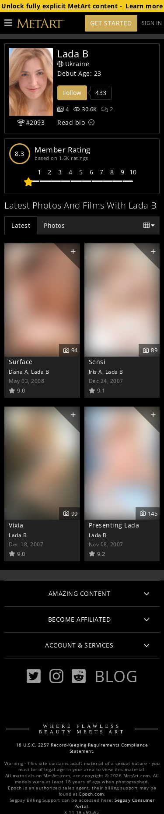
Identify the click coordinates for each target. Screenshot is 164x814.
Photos (54, 225)
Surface (21, 361)
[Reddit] (79, 676)
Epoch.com (91, 794)
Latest (20, 225)
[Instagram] (56, 676)
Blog (115, 676)
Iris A (95, 371)
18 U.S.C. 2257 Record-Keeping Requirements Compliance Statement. (82, 748)
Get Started (111, 23)
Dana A (18, 371)
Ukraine (73, 64)
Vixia (16, 525)
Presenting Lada (114, 525)
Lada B (40, 371)
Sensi (97, 361)
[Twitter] (34, 676)
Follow (72, 92)
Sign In (152, 23)
